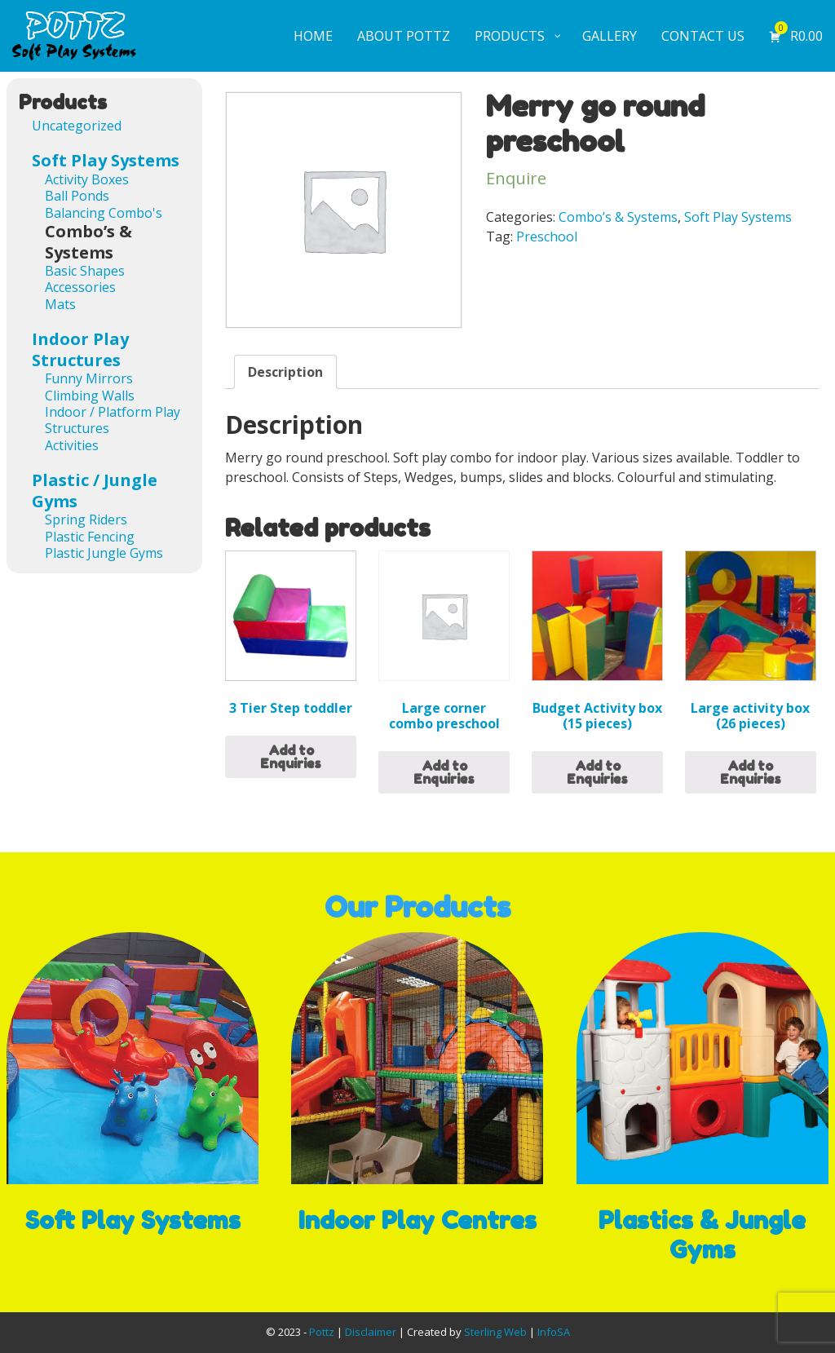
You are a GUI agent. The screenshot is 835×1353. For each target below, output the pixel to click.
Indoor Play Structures (80, 349)
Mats (60, 304)
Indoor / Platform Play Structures (112, 420)
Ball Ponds (77, 196)
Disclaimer (370, 1331)
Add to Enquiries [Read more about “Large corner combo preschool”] (444, 772)
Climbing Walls (90, 396)
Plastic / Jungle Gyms (94, 490)
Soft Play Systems (738, 217)
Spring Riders (86, 519)
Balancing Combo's (103, 213)
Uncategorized (76, 126)
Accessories (80, 287)
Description (285, 372)
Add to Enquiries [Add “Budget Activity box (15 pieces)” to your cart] (597, 772)
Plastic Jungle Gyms (104, 553)
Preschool (546, 236)
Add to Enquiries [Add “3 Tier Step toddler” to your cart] (290, 757)
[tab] (285, 372)
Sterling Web (495, 1331)
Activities (72, 445)
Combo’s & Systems (618, 217)
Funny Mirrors (89, 378)
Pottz (321, 1331)
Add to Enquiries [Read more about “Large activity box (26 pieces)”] (750, 772)
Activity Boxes (87, 179)
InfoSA (553, 1331)
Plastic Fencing (90, 537)
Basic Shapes (85, 271)
